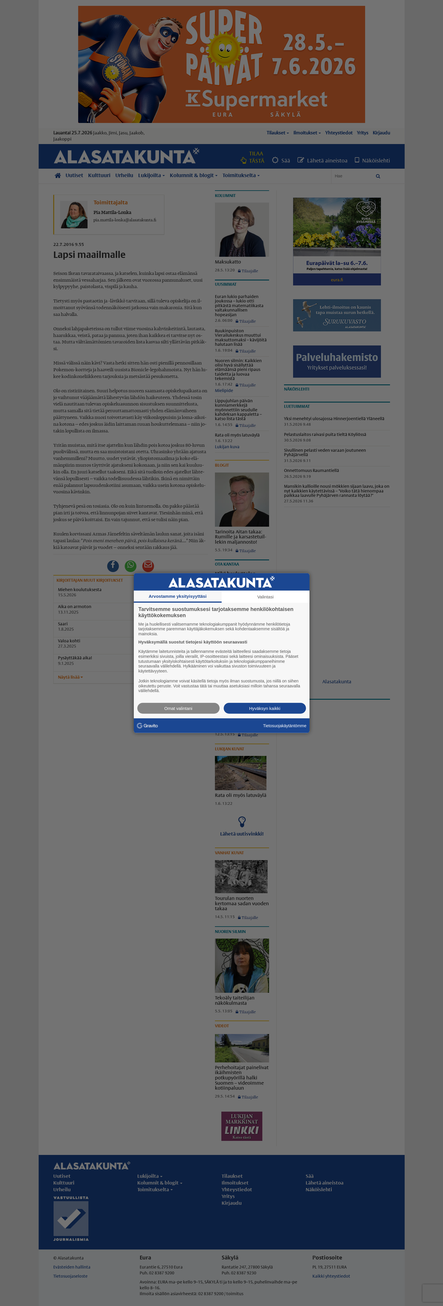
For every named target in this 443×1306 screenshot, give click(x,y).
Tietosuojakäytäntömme (284, 725)
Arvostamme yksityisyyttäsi (178, 595)
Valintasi (265, 596)
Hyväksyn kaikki (264, 708)
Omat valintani (178, 708)
